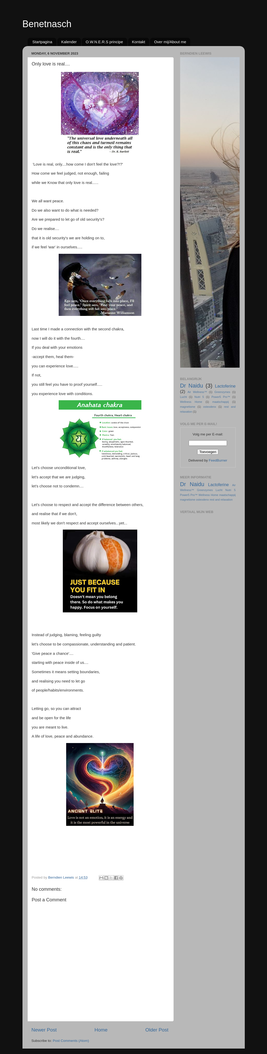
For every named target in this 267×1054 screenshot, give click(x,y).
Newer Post (44, 1030)
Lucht (183, 396)
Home (101, 1030)
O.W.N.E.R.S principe (104, 42)
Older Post (156, 1030)
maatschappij (220, 401)
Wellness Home (191, 401)
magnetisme (187, 406)
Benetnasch (47, 24)
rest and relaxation (221, 499)
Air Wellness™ (197, 392)
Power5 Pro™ (220, 396)
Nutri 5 (199, 396)
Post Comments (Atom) (71, 1041)
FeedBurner (218, 460)
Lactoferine (225, 386)
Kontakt (138, 42)
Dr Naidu (191, 385)
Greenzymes (222, 392)
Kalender (69, 42)
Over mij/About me (170, 42)
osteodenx (209, 406)
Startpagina (42, 42)
